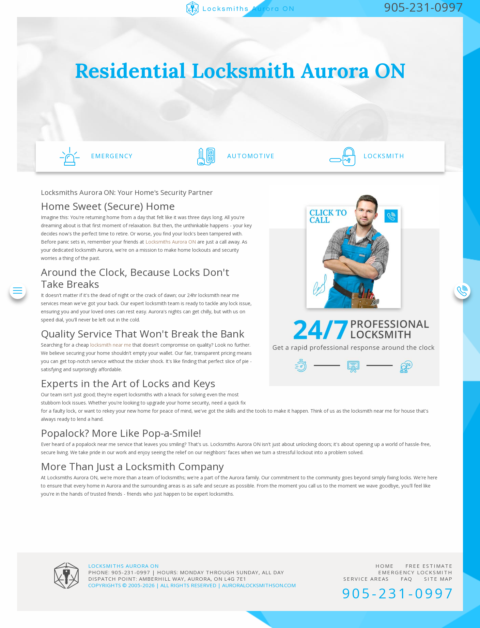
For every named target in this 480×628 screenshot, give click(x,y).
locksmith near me (110, 345)
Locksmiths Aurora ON (170, 241)
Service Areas (366, 579)
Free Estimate (429, 566)
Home (384, 566)
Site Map (438, 579)
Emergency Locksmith (415, 572)
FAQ (407, 579)
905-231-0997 (398, 593)
